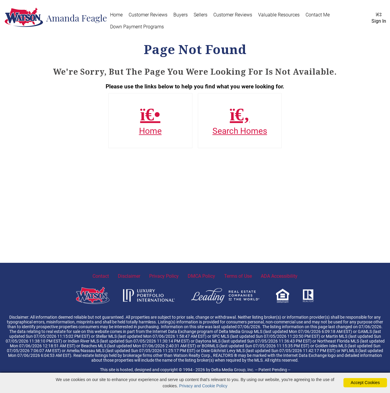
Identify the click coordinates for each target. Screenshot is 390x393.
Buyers (180, 15)
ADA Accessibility (279, 276)
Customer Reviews (148, 15)
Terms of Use (238, 276)
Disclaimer (129, 276)
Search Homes (240, 120)
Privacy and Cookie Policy (203, 385)
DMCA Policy (201, 276)
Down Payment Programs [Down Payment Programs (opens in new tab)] (137, 27)
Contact (101, 276)
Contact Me (318, 15)
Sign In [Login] (378, 18)
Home (116, 15)
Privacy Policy (164, 276)
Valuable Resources (279, 15)
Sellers (200, 15)
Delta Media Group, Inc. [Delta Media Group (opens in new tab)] (232, 369)
